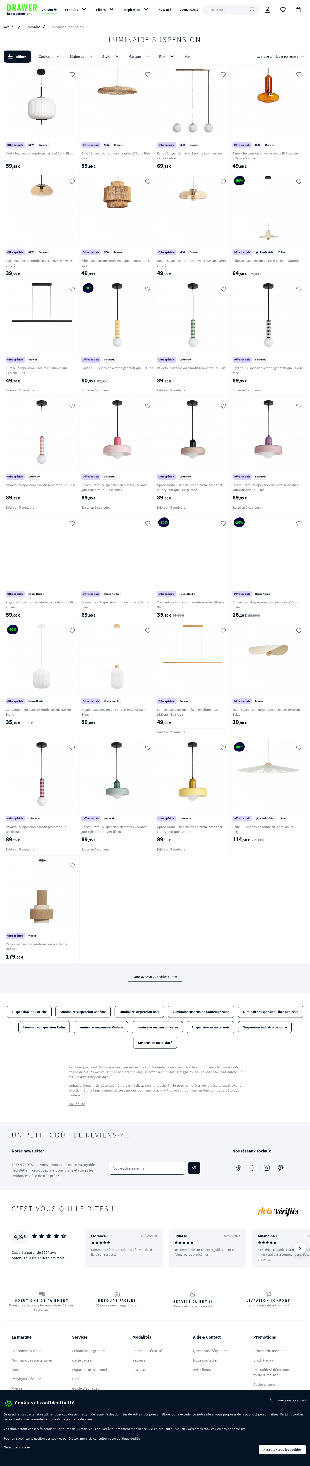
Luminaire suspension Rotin (44, 1027)
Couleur (50, 56)
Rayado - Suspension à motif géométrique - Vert (191, 368)
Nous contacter (205, 1360)
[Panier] (298, 9)
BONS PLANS (188, 9)
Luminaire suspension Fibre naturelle (270, 1012)
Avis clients (202, 1369)
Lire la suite (77, 1104)
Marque (139, 56)
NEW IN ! (164, 9)
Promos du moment (269, 1350)
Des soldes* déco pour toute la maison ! (271, 1372)
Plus (187, 56)
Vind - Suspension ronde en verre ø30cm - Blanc (40, 153)
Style (111, 56)
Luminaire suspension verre (157, 1027)
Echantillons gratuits (89, 1350)
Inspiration (132, 9)
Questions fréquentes (210, 1350)
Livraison (139, 1369)
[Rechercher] (231, 10)
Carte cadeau (82, 1360)
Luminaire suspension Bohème (83, 1012)
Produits (71, 9)
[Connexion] (267, 9)
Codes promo (264, 1384)
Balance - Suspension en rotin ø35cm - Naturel (265, 260)
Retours (138, 1360)
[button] (155, 57)
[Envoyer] (194, 1168)
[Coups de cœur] (283, 9)
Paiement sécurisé (147, 1350)
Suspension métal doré (155, 1043)
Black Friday (263, 1360)
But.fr (16, 1369)
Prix (167, 56)
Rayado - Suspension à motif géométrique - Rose (41, 485)
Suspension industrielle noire (265, 1027)
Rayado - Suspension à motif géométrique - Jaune (117, 368)
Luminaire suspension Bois (139, 1012)
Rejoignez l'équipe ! (28, 1378)
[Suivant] (300, 1248)
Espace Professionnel (89, 1369)
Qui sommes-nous (26, 1350)
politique (123, 1438)
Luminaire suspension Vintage (100, 1027)
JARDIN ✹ (49, 9)
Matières (82, 56)
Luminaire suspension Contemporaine (201, 1012)
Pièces (101, 9)
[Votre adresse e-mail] (147, 1168)
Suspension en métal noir (210, 1027)
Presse (17, 1388)
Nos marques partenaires (32, 1360)
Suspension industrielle (29, 1012)
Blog (75, 1378)
